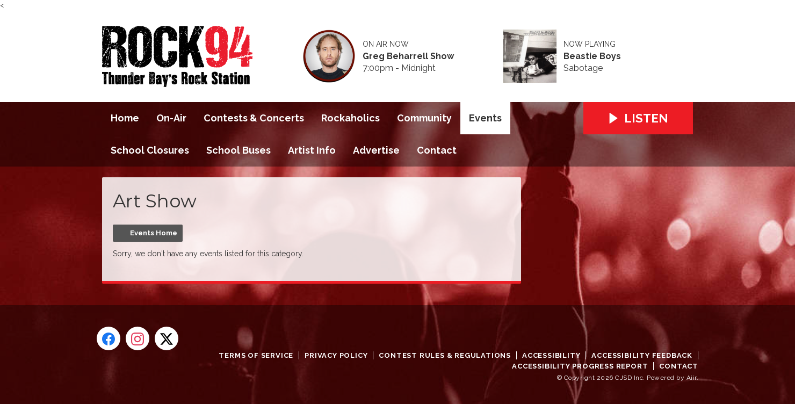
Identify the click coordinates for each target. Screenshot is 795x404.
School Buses (238, 150)
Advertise (376, 150)
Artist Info (312, 150)
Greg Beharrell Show (408, 56)
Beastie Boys (592, 56)
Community (424, 118)
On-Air (171, 118)
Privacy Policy (336, 355)
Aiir (691, 377)
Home (125, 118)
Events (485, 118)
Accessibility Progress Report (580, 366)
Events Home (153, 233)
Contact (437, 150)
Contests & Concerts (254, 118)
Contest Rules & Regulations (445, 355)
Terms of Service (256, 355)
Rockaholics (350, 118)
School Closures (150, 150)
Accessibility (551, 355)
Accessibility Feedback (641, 355)
